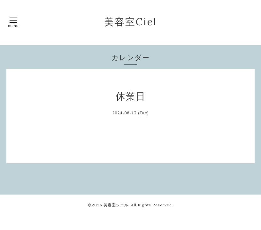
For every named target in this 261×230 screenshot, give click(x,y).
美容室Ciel (130, 22)
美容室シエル (116, 205)
